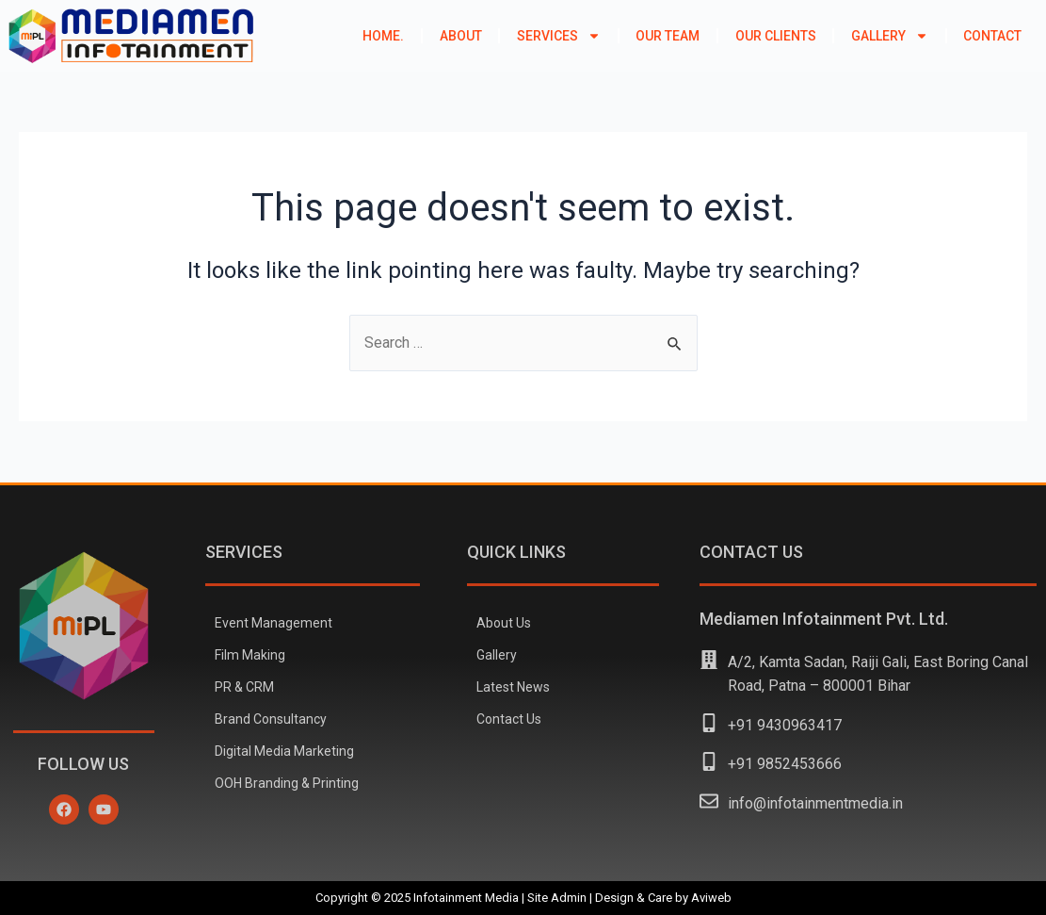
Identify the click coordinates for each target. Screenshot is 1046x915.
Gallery (889, 36)
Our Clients (775, 35)
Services (559, 36)
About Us (503, 622)
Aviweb (711, 897)
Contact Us (508, 719)
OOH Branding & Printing (287, 783)
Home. (383, 35)
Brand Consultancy (271, 719)
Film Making (250, 654)
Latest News (513, 686)
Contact (992, 35)
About (461, 35)
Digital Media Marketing (284, 751)
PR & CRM (244, 686)
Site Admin (557, 897)
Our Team (668, 35)
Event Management (273, 622)
